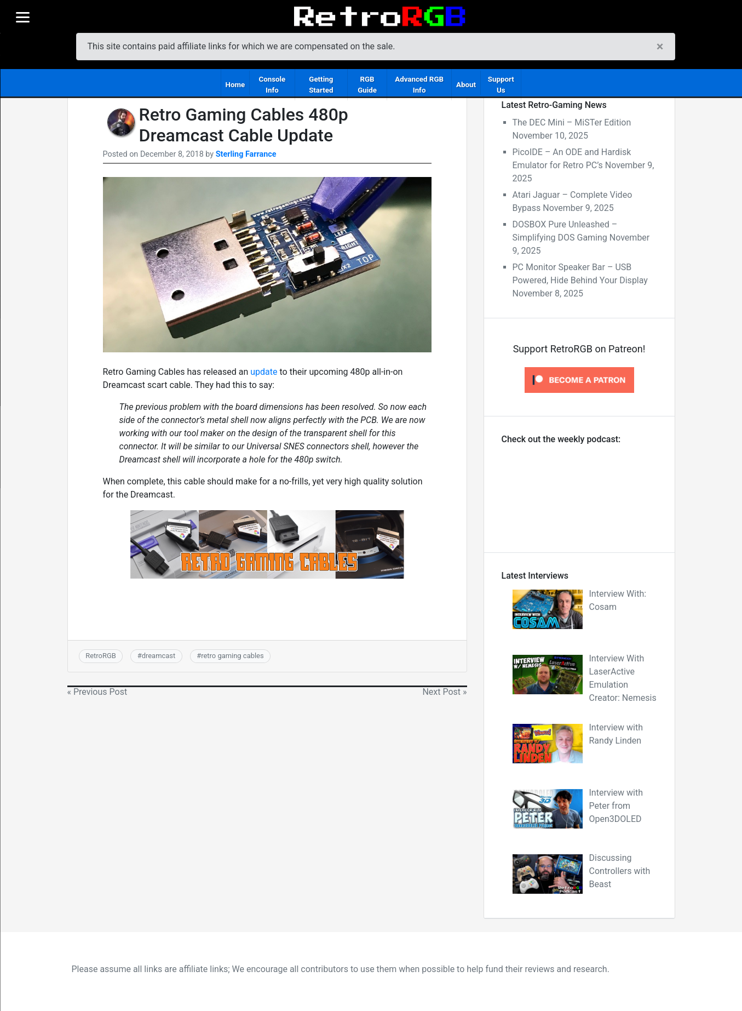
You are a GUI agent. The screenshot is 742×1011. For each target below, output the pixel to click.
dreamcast (159, 656)
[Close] (660, 46)
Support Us (501, 84)
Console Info (271, 84)
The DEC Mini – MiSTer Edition (572, 122)
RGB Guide (367, 84)
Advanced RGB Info (419, 84)
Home (235, 85)
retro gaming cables (232, 656)
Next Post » (444, 692)
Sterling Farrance (246, 154)
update (263, 372)
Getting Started (321, 84)
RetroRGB (100, 656)
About (466, 85)
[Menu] (22, 17)
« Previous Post (97, 692)
